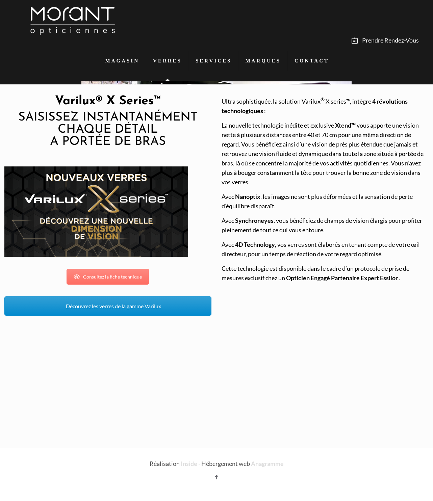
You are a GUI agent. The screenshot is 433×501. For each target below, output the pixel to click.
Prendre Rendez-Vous (385, 40)
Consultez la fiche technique (108, 277)
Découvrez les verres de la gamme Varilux (108, 306)
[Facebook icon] (216, 477)
